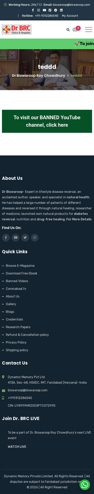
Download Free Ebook (21, 273)
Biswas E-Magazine (20, 266)
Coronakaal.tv (16, 289)
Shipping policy (17, 350)
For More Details (79, 219)
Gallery (11, 304)
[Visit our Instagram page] (38, 10)
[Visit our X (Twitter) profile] (49, 10)
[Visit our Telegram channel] (55, 10)
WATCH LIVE (17, 447)
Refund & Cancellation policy (27, 335)
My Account (70, 16)
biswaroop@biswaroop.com (27, 390)
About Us (12, 296)
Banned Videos (17, 281)
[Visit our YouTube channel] (44, 10)
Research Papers (18, 327)
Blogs (10, 312)
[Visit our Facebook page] (32, 10)
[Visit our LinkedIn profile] (61, 10)
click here (57, 125)
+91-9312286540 (47, 16)
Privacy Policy (16, 342)
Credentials (14, 319)
